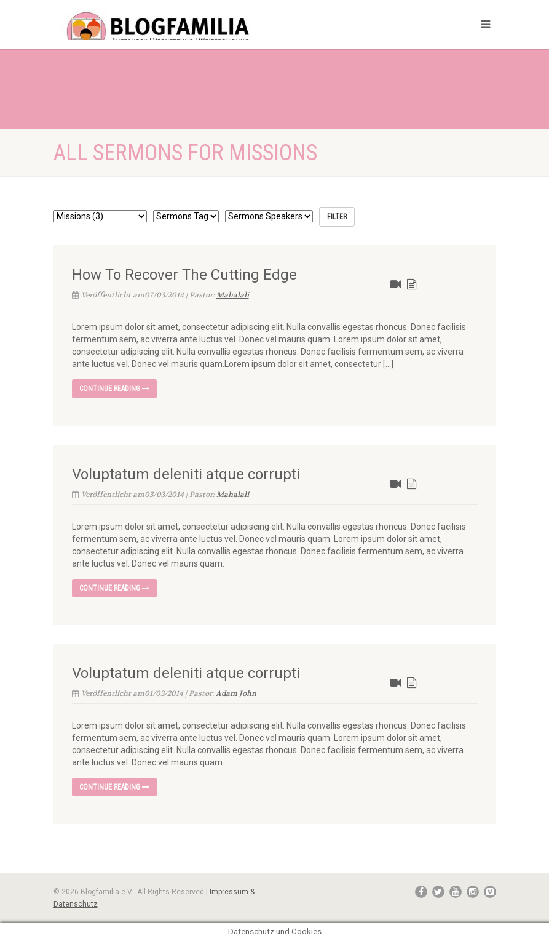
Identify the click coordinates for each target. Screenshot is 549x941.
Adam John (236, 693)
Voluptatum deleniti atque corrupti (186, 474)
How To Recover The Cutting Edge (184, 274)
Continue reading (114, 388)
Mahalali (232, 295)
